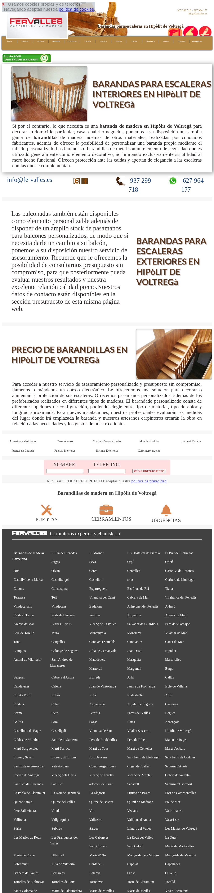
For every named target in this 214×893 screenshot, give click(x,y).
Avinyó (170, 606)
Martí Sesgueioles (25, 748)
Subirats (57, 828)
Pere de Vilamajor (177, 624)
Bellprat (18, 677)
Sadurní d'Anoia (176, 766)
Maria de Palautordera (67, 891)
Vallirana (19, 820)
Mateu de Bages (176, 740)
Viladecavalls (22, 606)
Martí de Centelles (140, 748)
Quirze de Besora (101, 802)
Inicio (9, 41)
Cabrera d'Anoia (63, 677)
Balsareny (58, 873)
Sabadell (133, 784)
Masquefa (134, 660)
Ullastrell (58, 855)
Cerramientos (72, 41)
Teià (54, 597)
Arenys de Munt (176, 615)
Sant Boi (57, 784)
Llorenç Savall (23, 757)
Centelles (133, 571)
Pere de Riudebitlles (103, 740)
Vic (91, 811)
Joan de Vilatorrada (102, 686)
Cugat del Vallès (138, 766)
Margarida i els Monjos (143, 855)
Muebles (103, 41)
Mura (55, 633)
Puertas (134, 41)
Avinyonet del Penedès (143, 606)
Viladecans (59, 606)
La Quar (171, 837)
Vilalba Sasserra (138, 731)
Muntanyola (97, 633)
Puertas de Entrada (23, 450)
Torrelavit (96, 882)
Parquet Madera (191, 441)
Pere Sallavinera (24, 811)
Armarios (40, 41)
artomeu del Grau (101, 784)
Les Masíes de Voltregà (181, 828)
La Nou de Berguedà (66, 793)
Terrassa (19, 597)
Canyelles (58, 642)
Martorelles (173, 660)
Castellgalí (59, 731)
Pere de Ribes (136, 740)
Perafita (94, 713)
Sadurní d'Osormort (178, 784)
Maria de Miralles (101, 891)
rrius (130, 580)
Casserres (171, 704)
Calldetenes (21, 686)
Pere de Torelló (23, 633)
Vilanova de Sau (100, 731)
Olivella (170, 873)
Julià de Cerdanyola (103, 651)
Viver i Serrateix (176, 891)
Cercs (93, 571)
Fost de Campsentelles (180, 793)
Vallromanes (173, 811)
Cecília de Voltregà (26, 775)
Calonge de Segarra (65, 651)
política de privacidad (148, 481)
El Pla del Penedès (64, 553)
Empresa (25, 41)
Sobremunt (20, 864)
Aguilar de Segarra (140, 704)
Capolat (132, 864)
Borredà (95, 677)
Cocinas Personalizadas (107, 441)
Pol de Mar (172, 802)
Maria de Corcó (24, 855)
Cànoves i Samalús (102, 642)
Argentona (134, 615)
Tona (16, 642)
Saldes (93, 828)
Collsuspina (60, 589)
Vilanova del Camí (102, 597)
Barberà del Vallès (26, 873)
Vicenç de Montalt (140, 775)
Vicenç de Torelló (101, 775)
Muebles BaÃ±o (149, 441)
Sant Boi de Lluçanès (28, 784)
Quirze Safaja (22, 802)
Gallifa (18, 722)
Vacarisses (172, 820)
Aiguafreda (97, 704)
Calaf (55, 704)
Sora (55, 722)
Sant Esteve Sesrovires (29, 766)
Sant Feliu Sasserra (65, 740)
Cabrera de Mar (138, 597)
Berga (169, 669)
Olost (131, 873)
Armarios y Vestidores (22, 441)
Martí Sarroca (61, 748)
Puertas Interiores (64, 450)
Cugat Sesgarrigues (102, 766)
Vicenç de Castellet (102, 624)
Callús (169, 677)
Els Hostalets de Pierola (143, 553)
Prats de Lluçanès (64, 615)
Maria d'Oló (97, 855)
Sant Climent (98, 846)
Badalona (95, 606)
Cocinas (88, 41)
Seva (92, 562)
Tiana (169, 589)
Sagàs (93, 722)
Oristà (169, 562)
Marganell (134, 669)
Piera (55, 713)
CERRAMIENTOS (111, 516)
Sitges (56, 562)
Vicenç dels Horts (64, 775)
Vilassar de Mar (176, 633)
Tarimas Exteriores (107, 450)
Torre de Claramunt (140, 882)
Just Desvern (98, 757)
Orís (16, 571)
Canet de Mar (174, 642)
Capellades (172, 864)
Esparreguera (98, 589)
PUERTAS (46, 516)
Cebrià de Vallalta (177, 775)
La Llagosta (97, 793)
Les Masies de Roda (27, 837)
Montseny (134, 633)
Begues (170, 713)
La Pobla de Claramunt (29, 793)
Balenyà (95, 873)
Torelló (170, 882)
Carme (18, 713)
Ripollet (170, 651)
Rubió (56, 695)
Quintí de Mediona (140, 802)
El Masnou (96, 553)
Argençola (172, 722)
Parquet (119, 41)
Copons (18, 589)
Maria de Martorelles (179, 846)
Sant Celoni (135, 846)
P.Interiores (150, 41)
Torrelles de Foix (63, 882)
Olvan (56, 571)
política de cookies (76, 9)
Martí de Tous (98, 748)
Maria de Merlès (138, 891)
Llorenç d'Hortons (64, 757)
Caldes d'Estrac (24, 615)
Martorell (95, 669)
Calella (56, 686)
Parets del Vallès (138, 713)
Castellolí (96, 580)
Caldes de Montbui (26, 740)
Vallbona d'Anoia (139, 820)
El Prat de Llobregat (179, 553)
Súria (17, 828)
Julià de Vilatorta (63, 864)
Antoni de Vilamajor (27, 660)
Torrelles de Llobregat (28, 882)
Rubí (92, 695)
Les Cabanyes (98, 837)
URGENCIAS (166, 517)
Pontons (95, 615)
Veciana (132, 811)
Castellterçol (60, 580)
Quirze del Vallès (63, 802)
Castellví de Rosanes (179, 571)
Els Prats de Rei (138, 589)
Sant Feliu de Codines (180, 757)
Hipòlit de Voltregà (178, 731)
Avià (130, 677)
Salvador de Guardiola (142, 624)
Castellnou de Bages (27, 731)
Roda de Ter (135, 695)
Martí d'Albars (175, 748)
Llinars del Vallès (139, 828)
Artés (169, 695)
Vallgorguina (60, 820)
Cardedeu (96, 864)
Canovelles (135, 642)
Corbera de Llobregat (180, 580)
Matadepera (97, 660)
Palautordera (60, 766)
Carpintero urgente (149, 450)
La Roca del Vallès (140, 837)
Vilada (56, 811)
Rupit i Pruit (21, 695)
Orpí (130, 562)
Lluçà (131, 722)
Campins (19, 651)
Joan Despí (134, 651)
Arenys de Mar (23, 624)
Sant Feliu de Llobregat (143, 757)
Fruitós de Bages (138, 793)
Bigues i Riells (62, 624)
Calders (18, 704)
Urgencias (181, 41)
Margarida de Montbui (180, 855)
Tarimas (166, 41)
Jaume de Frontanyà (141, 686)
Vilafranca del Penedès (181, 597)
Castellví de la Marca (28, 580)
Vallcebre (95, 820)
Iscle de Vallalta (176, 686)
